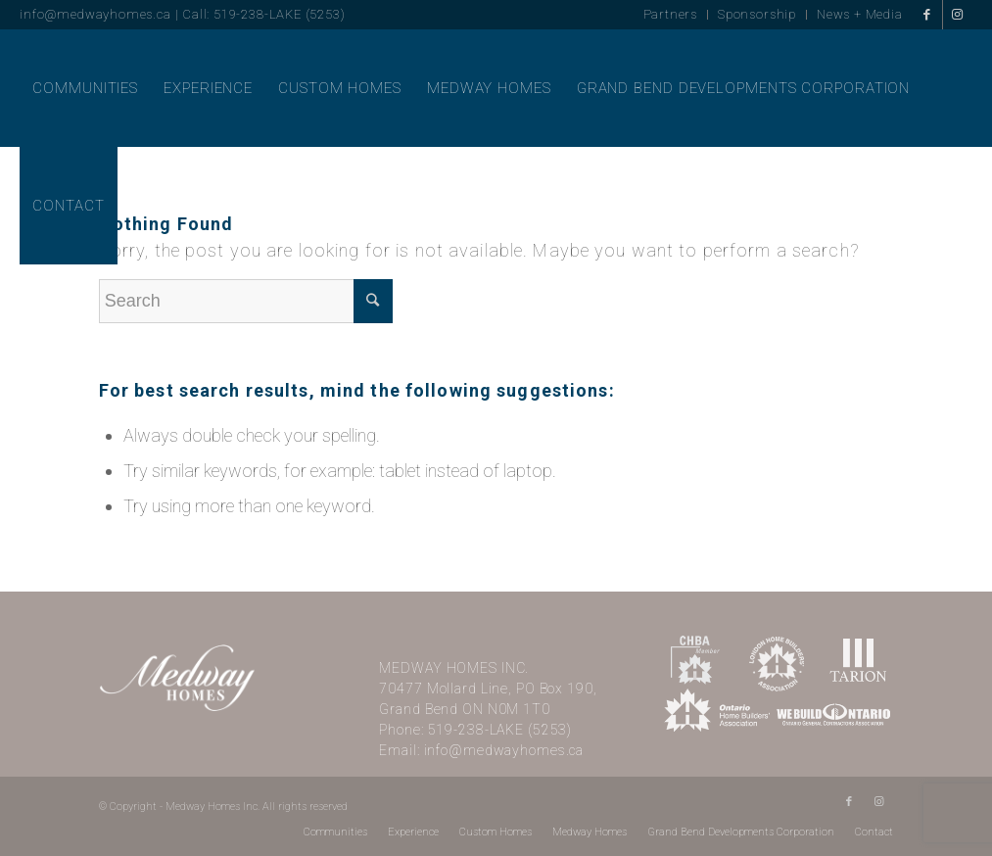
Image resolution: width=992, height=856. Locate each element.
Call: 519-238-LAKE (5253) (263, 14)
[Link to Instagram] (957, 14)
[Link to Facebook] (928, 14)
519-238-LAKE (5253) (500, 729)
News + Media (860, 14)
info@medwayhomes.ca (95, 14)
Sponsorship (757, 14)
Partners (670, 14)
